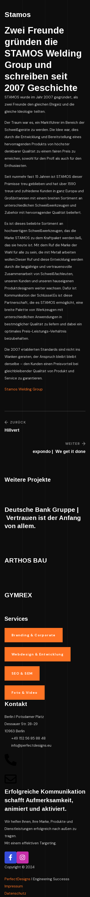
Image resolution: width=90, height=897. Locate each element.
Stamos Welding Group (24, 389)
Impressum (14, 886)
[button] (34, 635)
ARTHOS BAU (26, 560)
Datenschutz (15, 893)
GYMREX (18, 595)
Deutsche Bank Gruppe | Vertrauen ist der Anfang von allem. (43, 518)
